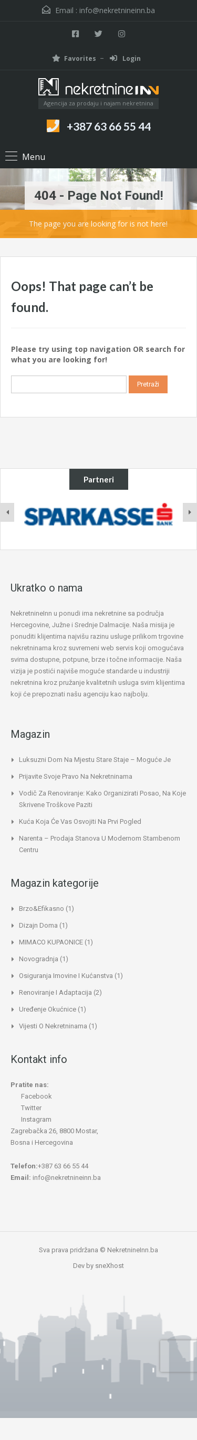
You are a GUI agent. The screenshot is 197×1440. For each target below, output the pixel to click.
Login (125, 58)
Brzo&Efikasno (41, 908)
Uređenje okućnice (47, 1009)
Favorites (74, 58)
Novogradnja (38, 959)
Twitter (26, 1108)
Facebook (31, 1096)
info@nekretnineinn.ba (117, 10)
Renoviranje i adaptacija (55, 992)
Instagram (31, 1119)
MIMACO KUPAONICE (51, 942)
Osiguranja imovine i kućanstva (66, 976)
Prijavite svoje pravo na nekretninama (75, 776)
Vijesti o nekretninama (53, 1026)
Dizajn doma (38, 925)
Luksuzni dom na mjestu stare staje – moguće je (95, 760)
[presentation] (7, 512)
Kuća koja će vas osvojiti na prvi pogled (80, 821)
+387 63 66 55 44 (109, 126)
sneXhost (109, 1266)
